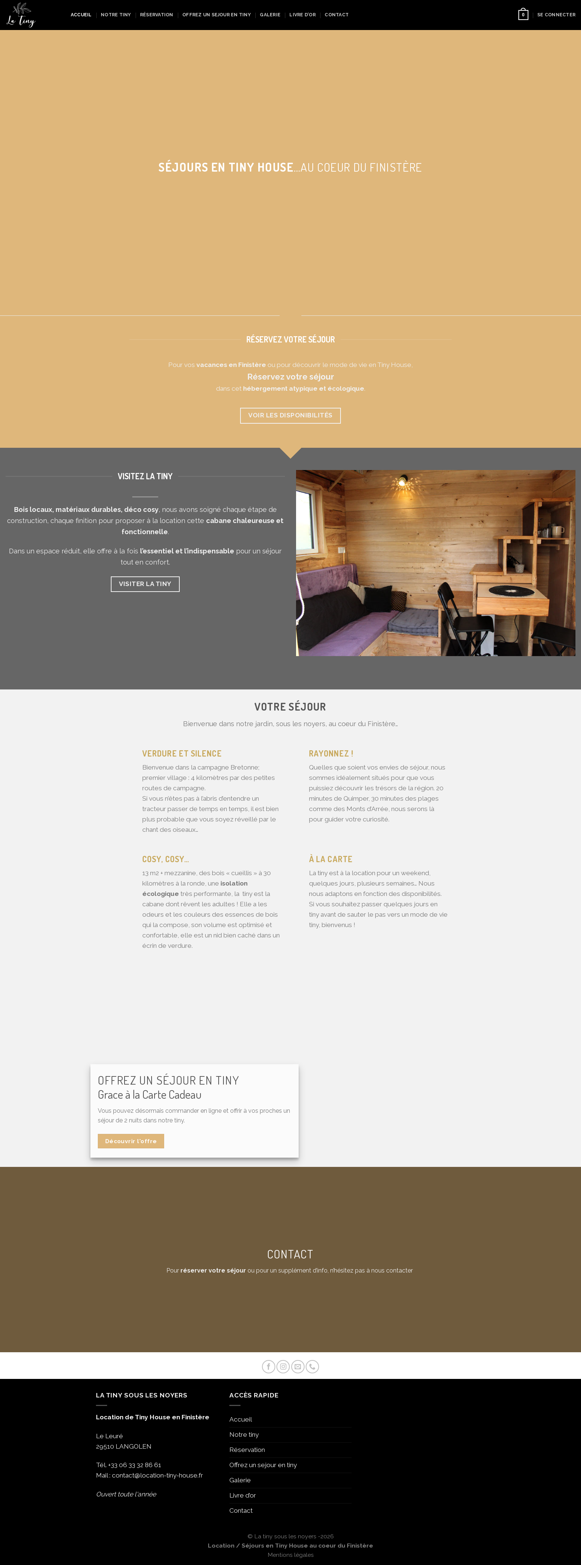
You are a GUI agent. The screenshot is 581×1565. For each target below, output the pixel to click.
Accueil (81, 14)
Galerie (270, 14)
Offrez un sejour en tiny (216, 14)
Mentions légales (291, 1554)
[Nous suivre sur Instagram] (283, 1366)
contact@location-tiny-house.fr (157, 1475)
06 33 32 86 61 (140, 1465)
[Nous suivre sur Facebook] (268, 1366)
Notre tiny (116, 14)
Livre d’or (302, 14)
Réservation (156, 14)
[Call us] (312, 1366)
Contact (337, 14)
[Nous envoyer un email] (298, 1366)
